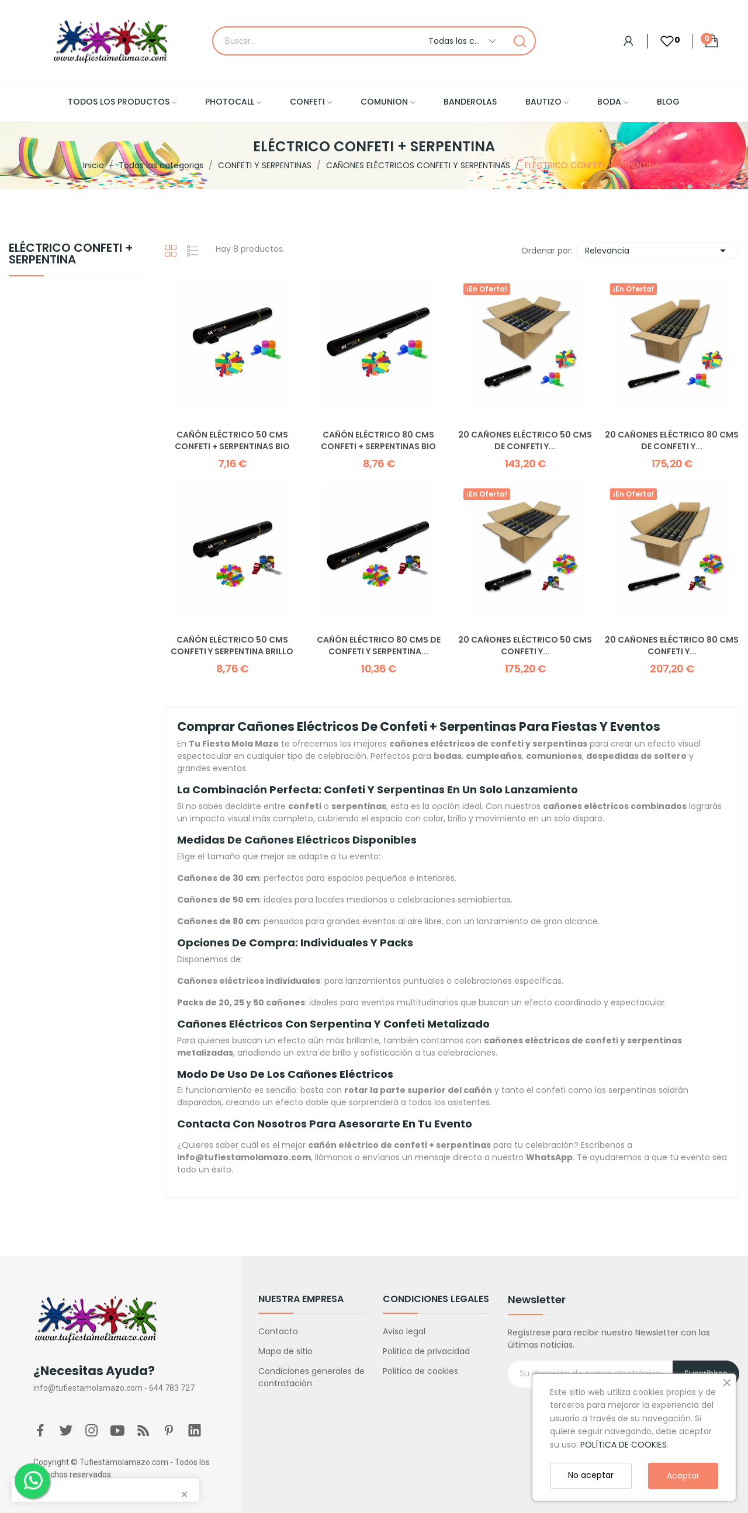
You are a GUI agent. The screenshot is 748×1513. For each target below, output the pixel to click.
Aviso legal (404, 1331)
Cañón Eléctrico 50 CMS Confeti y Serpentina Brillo (232, 645)
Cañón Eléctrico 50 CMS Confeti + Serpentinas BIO (232, 440)
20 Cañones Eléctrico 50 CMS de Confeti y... (525, 440)
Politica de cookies (420, 1371)
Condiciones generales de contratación (311, 1377)
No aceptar (591, 1475)
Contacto (278, 1331)
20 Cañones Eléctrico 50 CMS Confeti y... (525, 645)
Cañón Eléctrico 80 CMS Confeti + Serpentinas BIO (378, 440)
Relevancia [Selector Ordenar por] (657, 251)
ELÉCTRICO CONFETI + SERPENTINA (71, 255)
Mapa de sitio (285, 1351)
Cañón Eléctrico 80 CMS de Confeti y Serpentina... (379, 645)
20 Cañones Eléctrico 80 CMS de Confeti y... (672, 440)
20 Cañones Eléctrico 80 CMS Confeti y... (672, 645)
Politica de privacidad (426, 1351)
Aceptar (683, 1475)
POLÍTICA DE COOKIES (623, 1444)
